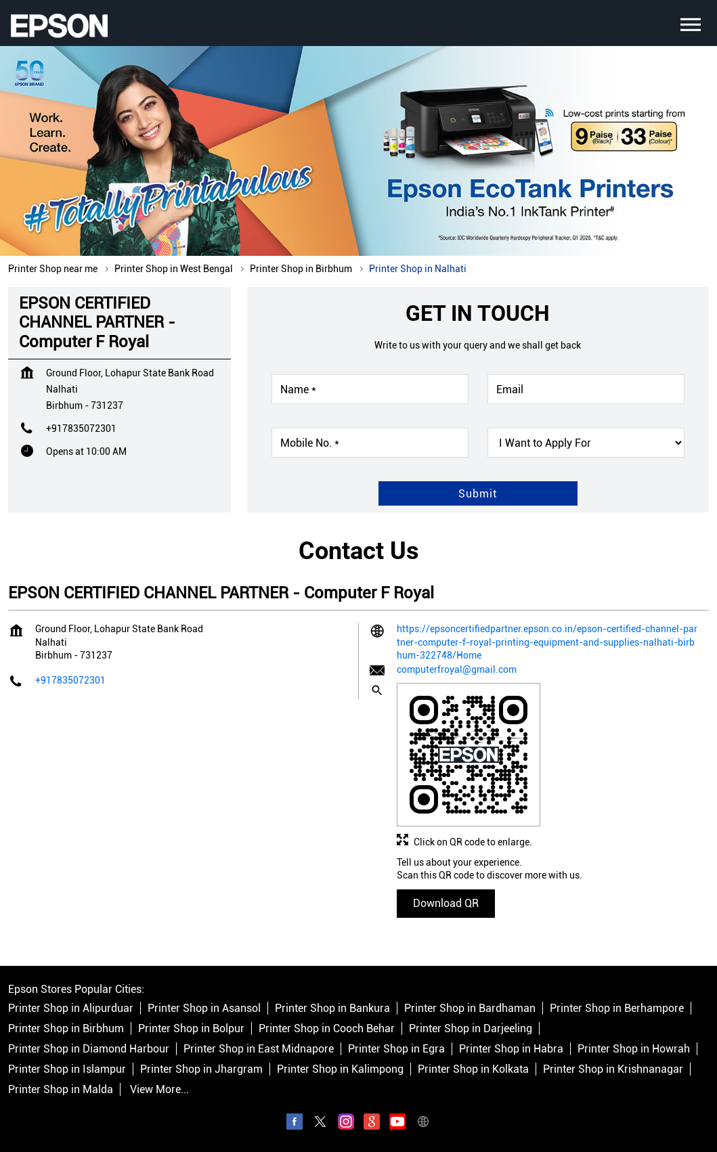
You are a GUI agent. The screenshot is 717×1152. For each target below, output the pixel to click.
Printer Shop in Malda (60, 1090)
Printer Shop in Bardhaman (470, 1008)
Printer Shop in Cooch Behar (327, 1029)
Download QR (446, 903)
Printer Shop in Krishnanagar (613, 1069)
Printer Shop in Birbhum (66, 1029)
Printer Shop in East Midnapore (258, 1049)
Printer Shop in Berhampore (617, 1008)
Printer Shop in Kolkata (473, 1069)
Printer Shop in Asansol (204, 1008)
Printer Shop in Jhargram (201, 1069)
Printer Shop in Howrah (634, 1049)
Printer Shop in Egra (396, 1049)
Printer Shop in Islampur (67, 1069)
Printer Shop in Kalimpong (340, 1069)
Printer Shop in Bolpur (191, 1029)
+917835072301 (81, 428)
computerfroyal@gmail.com (457, 669)
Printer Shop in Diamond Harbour (88, 1049)
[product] (586, 443)
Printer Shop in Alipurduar (70, 1008)
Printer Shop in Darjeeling (470, 1029)
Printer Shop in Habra (511, 1049)
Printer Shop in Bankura (332, 1008)
